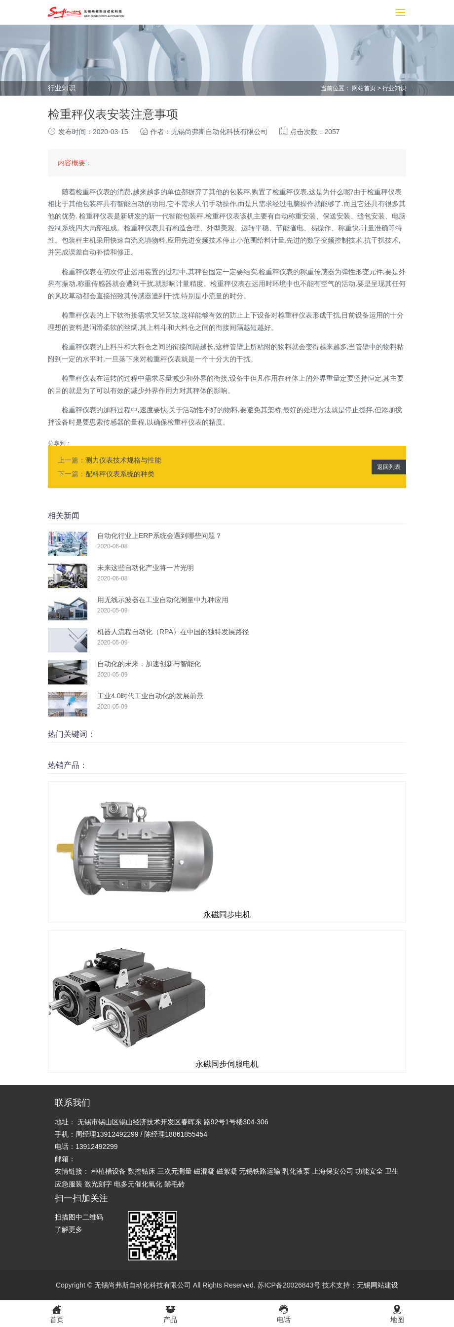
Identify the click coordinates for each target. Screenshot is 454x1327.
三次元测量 (174, 1171)
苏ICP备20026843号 (289, 1285)
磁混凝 (204, 1171)
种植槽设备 (108, 1171)
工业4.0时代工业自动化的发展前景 (150, 696)
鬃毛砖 (174, 1184)
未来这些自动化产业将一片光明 (145, 568)
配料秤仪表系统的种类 (119, 474)
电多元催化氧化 (138, 1184)
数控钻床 (141, 1171)
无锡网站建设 (377, 1285)
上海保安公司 (332, 1171)
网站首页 (364, 88)
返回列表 (389, 467)
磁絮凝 (226, 1171)
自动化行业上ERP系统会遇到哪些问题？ (159, 535)
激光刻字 (98, 1184)
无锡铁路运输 (259, 1171)
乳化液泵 (296, 1171)
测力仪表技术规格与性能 (123, 460)
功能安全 (369, 1171)
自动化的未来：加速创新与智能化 (149, 664)
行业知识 (394, 88)
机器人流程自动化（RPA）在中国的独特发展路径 (173, 632)
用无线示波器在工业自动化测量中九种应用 (162, 600)
